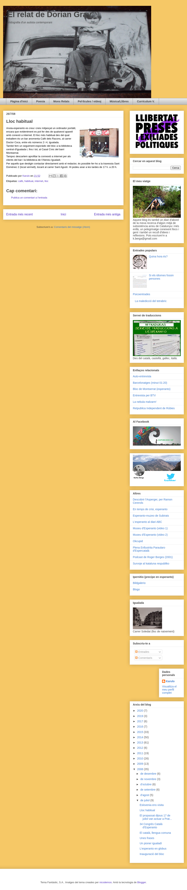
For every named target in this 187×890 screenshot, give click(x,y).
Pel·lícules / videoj (89, 101)
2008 (140, 769)
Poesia (40, 101)
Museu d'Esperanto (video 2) (150, 534)
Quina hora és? (158, 256)
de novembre (148, 779)
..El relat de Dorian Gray (47, 14)
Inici (63, 214)
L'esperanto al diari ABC (147, 521)
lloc (47, 181)
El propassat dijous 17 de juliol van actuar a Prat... (156, 817)
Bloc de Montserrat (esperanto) (151, 389)
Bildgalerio (139, 583)
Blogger (141, 882)
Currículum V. (146, 101)
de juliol (145, 800)
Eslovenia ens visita (152, 805)
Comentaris (143, 657)
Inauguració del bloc (152, 854)
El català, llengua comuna (155, 832)
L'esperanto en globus (153, 848)
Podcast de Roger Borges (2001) (153, 557)
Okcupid (138, 541)
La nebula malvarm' (145, 401)
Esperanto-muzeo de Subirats (151, 515)
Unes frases (147, 838)
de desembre (148, 773)
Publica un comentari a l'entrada (29, 197)
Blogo (136, 589)
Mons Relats (61, 101)
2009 (140, 763)
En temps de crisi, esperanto (150, 509)
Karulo (170, 681)
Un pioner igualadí (151, 843)
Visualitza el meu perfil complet (169, 689)
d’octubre (146, 784)
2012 (140, 747)
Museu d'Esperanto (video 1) (150, 528)
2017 (140, 721)
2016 (140, 726)
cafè (20, 181)
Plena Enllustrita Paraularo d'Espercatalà (149, 549)
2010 (140, 758)
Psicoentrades (141, 294)
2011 (140, 753)
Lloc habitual (147, 810)
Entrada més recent (19, 214)
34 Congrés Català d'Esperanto (151, 825)
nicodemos (105, 882)
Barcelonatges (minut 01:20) (150, 382)
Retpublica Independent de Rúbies (154, 408)
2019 (140, 716)
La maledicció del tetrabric (151, 301)
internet (39, 181)
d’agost (145, 795)
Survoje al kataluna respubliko (151, 563)
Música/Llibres (119, 101)
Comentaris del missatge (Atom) (72, 227)
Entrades (142, 651)
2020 (140, 710)
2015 (140, 732)
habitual (28, 181)
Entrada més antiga (107, 214)
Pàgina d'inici (19, 101)
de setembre (148, 789)
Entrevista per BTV (144, 395)
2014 (140, 737)
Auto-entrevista (142, 376)
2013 (140, 742)
